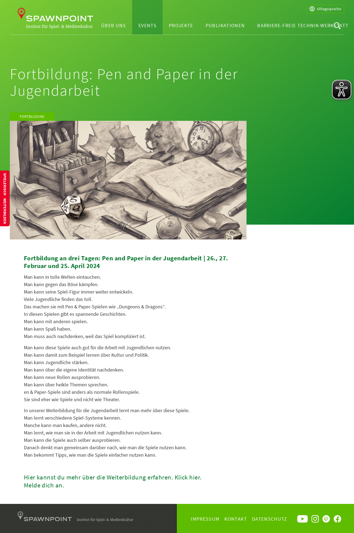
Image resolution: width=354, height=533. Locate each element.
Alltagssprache (325, 9)
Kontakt (235, 519)
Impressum (205, 519)
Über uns (113, 25)
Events (147, 25)
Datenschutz (269, 519)
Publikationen (225, 25)
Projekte (181, 25)
